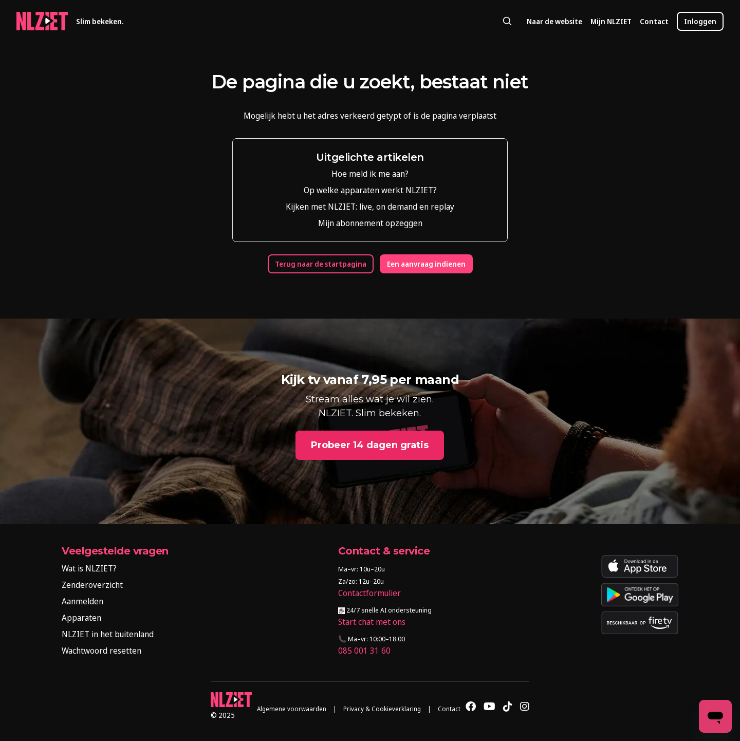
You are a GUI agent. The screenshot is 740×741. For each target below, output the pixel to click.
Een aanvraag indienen (426, 264)
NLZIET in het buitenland (108, 634)
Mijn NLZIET (611, 21)
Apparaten (81, 617)
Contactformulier (369, 593)
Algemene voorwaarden (291, 709)
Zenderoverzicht (92, 584)
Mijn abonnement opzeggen (370, 223)
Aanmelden (82, 601)
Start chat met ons (371, 621)
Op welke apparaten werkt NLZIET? (370, 190)
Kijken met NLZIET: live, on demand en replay (370, 206)
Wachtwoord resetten (101, 650)
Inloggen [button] (700, 21)
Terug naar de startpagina (320, 264)
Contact (654, 21)
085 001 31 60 (364, 650)
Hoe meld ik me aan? (370, 173)
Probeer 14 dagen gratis (370, 445)
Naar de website (554, 21)
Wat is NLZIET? (89, 568)
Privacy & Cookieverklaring (382, 709)
